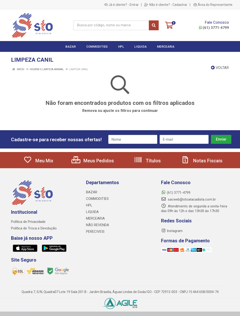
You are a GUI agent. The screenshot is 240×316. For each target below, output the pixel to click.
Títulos (147, 161)
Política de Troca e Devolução (34, 228)
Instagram (172, 231)
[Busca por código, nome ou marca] (111, 25)
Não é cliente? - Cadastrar (165, 4)
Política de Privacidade (28, 222)
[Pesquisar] (154, 25)
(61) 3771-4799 (214, 28)
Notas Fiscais (201, 161)
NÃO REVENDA (97, 225)
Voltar (220, 67)
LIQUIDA (92, 212)
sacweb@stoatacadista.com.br (188, 199)
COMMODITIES (97, 199)
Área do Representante (213, 4)
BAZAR (91, 192)
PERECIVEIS (95, 231)
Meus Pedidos (92, 161)
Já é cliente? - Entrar (121, 4)
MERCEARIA (95, 218)
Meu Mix (38, 161)
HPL (89, 205)
